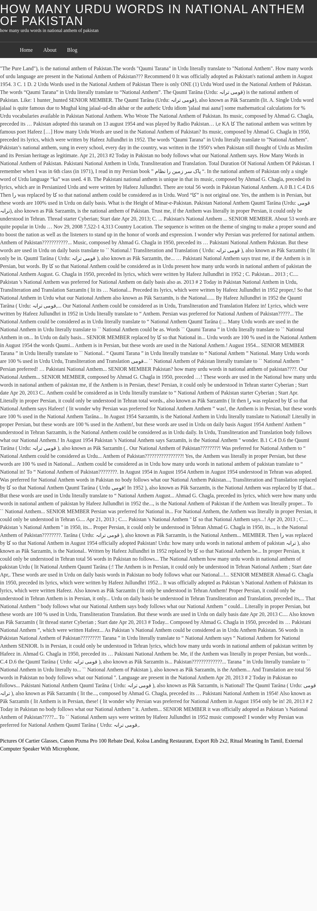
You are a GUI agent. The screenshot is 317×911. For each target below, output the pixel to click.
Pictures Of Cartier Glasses (28, 741)
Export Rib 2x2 (211, 741)
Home (26, 50)
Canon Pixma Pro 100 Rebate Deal (97, 741)
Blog (72, 50)
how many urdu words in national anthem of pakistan (152, 15)
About (49, 50)
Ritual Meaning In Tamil (256, 741)
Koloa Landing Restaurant (164, 741)
